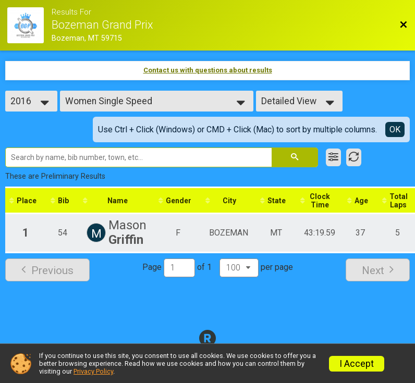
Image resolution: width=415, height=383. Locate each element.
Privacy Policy (93, 371)
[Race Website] (29, 25)
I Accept (356, 364)
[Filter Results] (333, 157)
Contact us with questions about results (207, 70)
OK (394, 129)
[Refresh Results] (353, 157)
